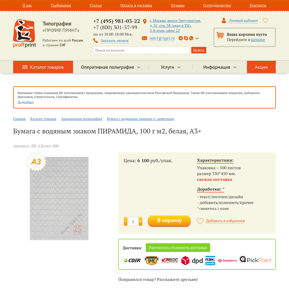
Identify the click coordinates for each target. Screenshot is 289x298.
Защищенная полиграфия (81, 118)
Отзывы (177, 5)
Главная (19, 118)
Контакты (258, 5)
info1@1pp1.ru (162, 38)
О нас (27, 5)
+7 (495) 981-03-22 (116, 20)
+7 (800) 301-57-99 (115, 27)
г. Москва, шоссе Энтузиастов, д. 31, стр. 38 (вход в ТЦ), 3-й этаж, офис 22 (175, 25)
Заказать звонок (114, 40)
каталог (258, 39)
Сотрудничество (217, 5)
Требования (61, 5)
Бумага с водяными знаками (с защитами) (140, 118)
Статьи (95, 5)
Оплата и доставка (136, 5)
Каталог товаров (47, 67)
